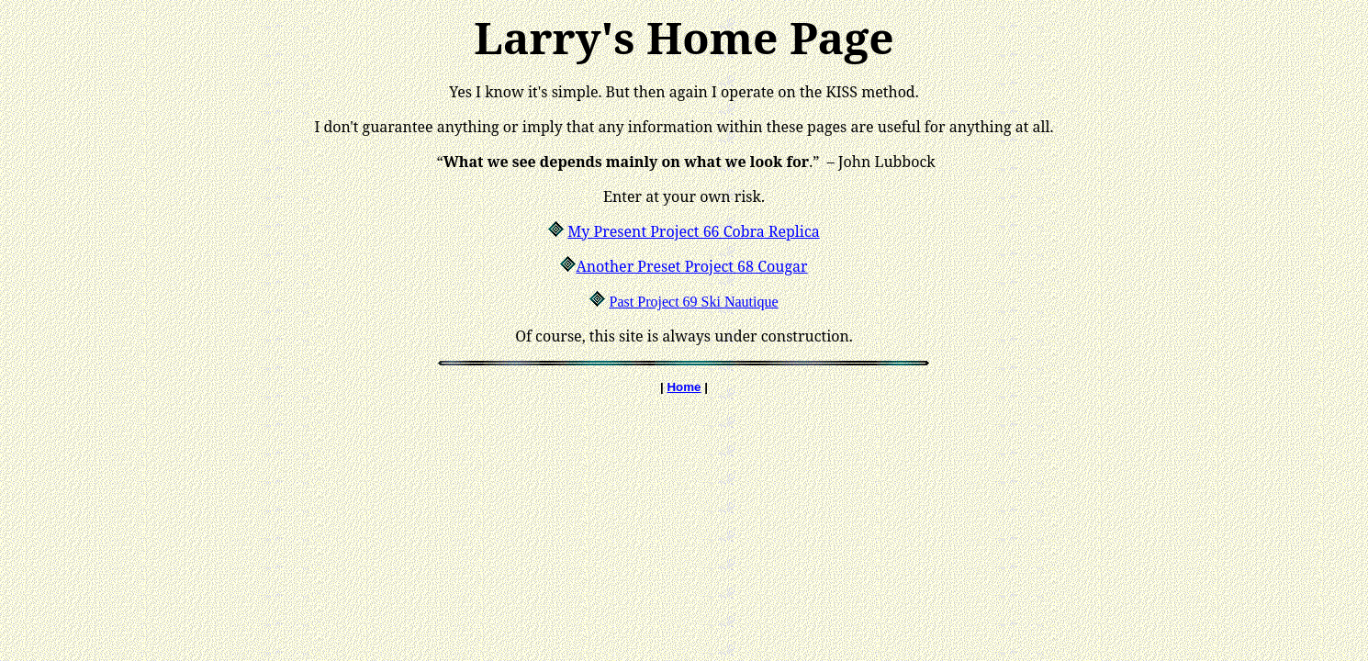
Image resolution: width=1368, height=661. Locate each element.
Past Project (644, 301)
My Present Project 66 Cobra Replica (693, 231)
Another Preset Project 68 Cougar (691, 266)
